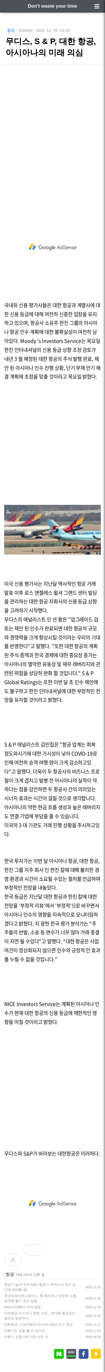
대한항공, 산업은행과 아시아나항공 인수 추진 (38, 1324)
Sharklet (25, 30)
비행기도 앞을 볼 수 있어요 (24, 1331)
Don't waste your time (52, 6)
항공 (11, 30)
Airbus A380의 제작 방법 (22, 1307)
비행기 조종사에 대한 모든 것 (26, 1337)
